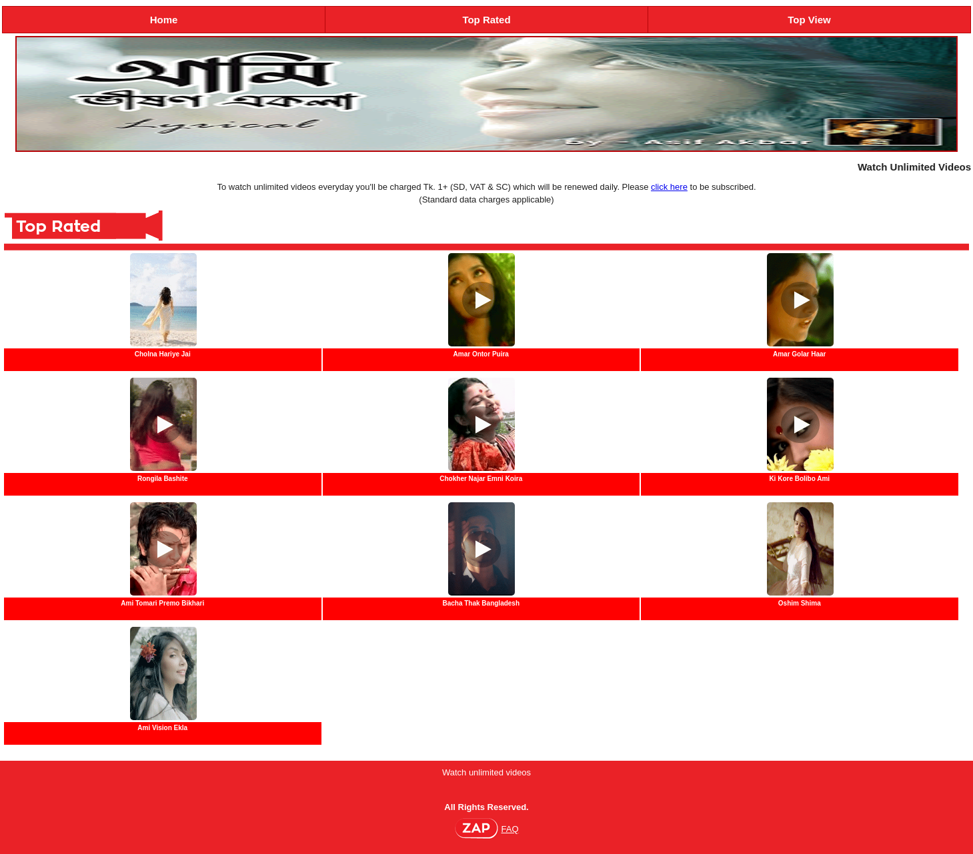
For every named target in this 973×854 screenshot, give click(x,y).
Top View (809, 19)
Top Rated (486, 19)
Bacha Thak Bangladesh (481, 603)
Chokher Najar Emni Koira (480, 478)
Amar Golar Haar (799, 354)
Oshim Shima (799, 603)
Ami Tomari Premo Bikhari (162, 603)
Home (164, 19)
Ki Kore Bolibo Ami (799, 478)
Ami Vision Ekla (162, 727)
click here (669, 187)
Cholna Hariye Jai (163, 354)
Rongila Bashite (162, 478)
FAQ (509, 829)
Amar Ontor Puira (481, 354)
